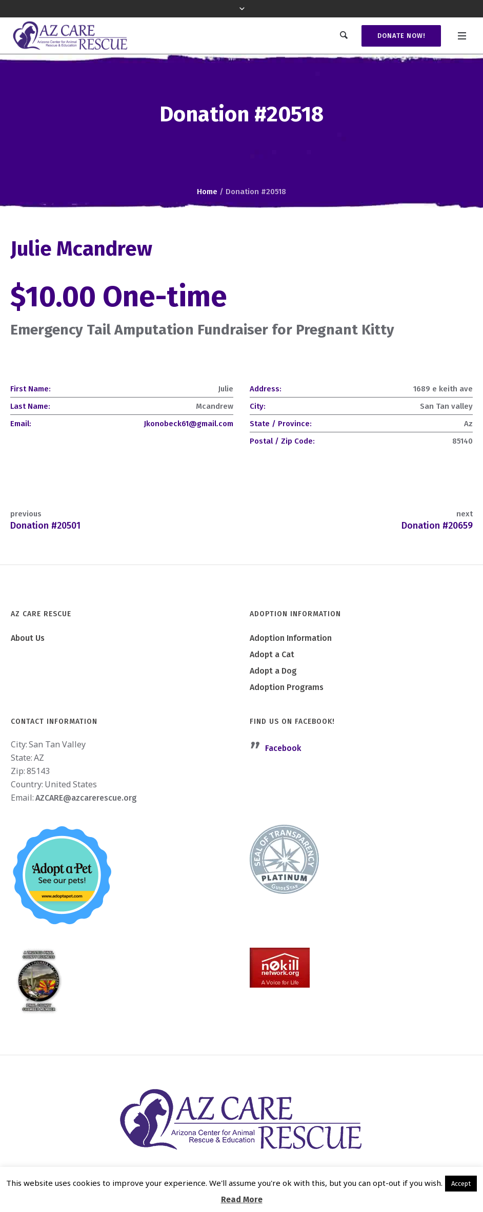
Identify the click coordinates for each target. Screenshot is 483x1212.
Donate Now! (400, 35)
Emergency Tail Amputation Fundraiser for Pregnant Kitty (202, 329)
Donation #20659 (437, 525)
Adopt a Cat (272, 654)
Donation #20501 (45, 525)
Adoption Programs (287, 687)
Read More (242, 1199)
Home (207, 191)
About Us (28, 638)
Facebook (283, 748)
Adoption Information (291, 638)
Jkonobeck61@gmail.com (188, 423)
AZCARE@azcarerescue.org (86, 798)
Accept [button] (461, 1183)
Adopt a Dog (273, 671)
